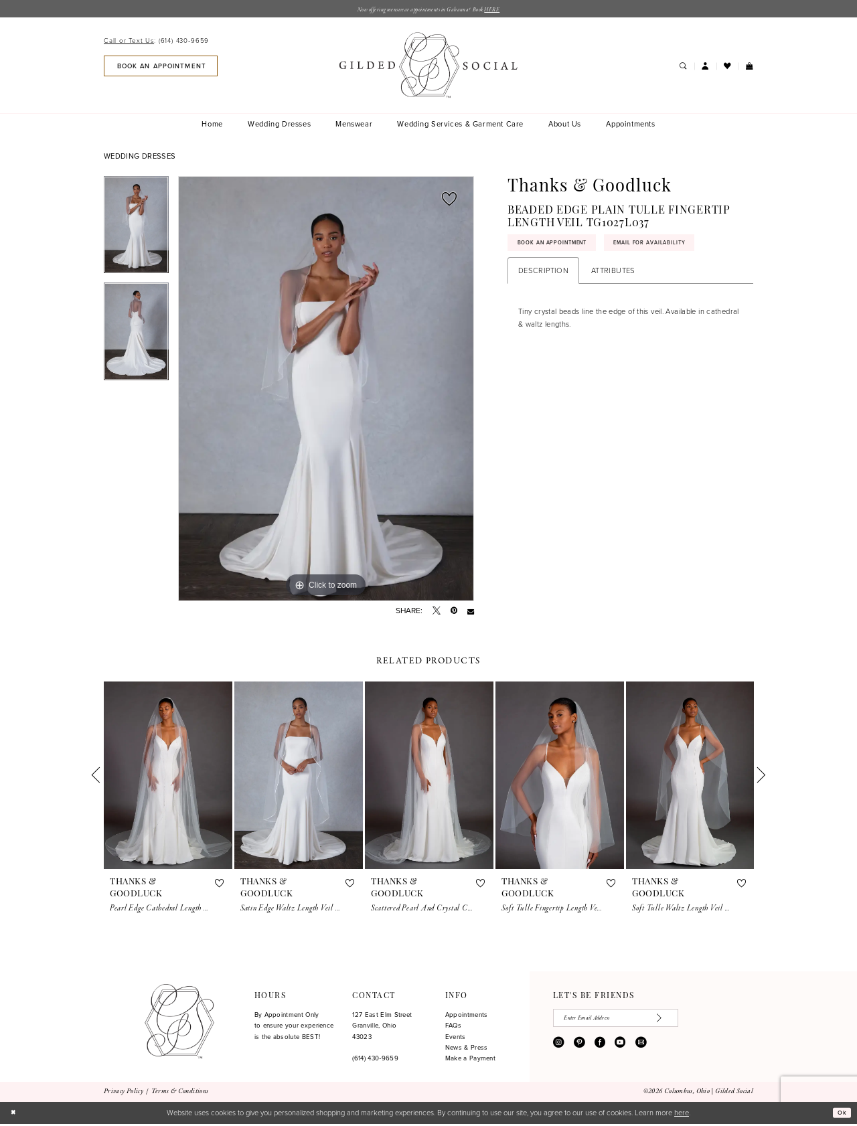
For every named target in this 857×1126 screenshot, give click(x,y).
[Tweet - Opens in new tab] (437, 613)
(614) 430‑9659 (375, 1060)
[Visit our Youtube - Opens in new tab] (620, 1049)
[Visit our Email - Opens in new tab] (640, 1049)
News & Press (466, 1049)
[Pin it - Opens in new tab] (454, 613)
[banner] (428, 67)
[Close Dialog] (14, 1114)
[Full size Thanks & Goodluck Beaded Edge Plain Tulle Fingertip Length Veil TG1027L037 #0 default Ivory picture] (326, 391)
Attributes (613, 278)
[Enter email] (633, 1022)
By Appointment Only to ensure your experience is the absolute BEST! (294, 1028)
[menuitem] (158, 43)
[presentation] (168, 777)
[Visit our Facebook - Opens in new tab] (600, 1049)
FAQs (453, 1027)
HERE (510, 10)
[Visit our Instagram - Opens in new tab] (558, 1049)
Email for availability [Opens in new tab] (687, 249)
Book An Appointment (564, 249)
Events (455, 1039)
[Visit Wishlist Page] (727, 68)
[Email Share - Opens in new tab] (470, 613)
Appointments (466, 1017)
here (681, 1114)
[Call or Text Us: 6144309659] (156, 43)
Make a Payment (470, 1061)
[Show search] (683, 68)
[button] (705, 68)
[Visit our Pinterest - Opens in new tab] (579, 1049)
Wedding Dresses (140, 158)
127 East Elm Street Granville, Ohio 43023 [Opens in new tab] (382, 1028)
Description (543, 278)
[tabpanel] (136, 231)
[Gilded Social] (179, 1023)
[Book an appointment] (161, 68)
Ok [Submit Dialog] (840, 1114)
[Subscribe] (695, 1022)
